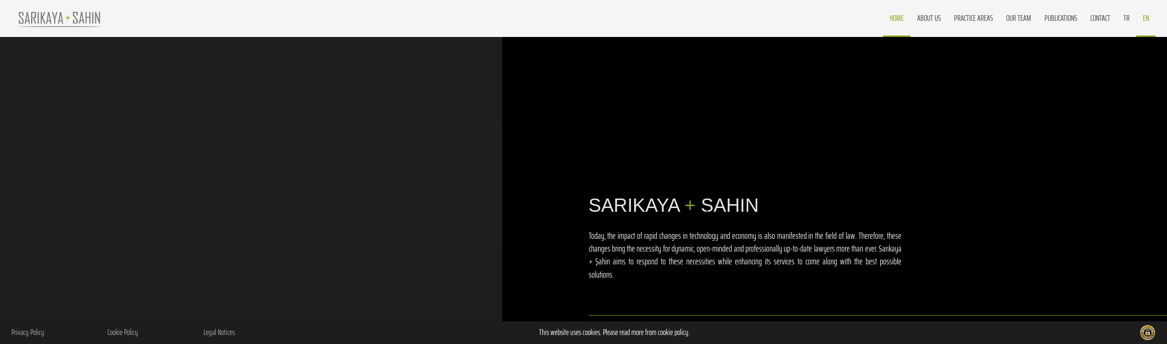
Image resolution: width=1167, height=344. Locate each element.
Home (897, 18)
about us (929, 18)
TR (1126, 18)
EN (1146, 18)
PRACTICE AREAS (973, 18)
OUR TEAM (1018, 18)
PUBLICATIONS (1060, 18)
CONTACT (1100, 18)
